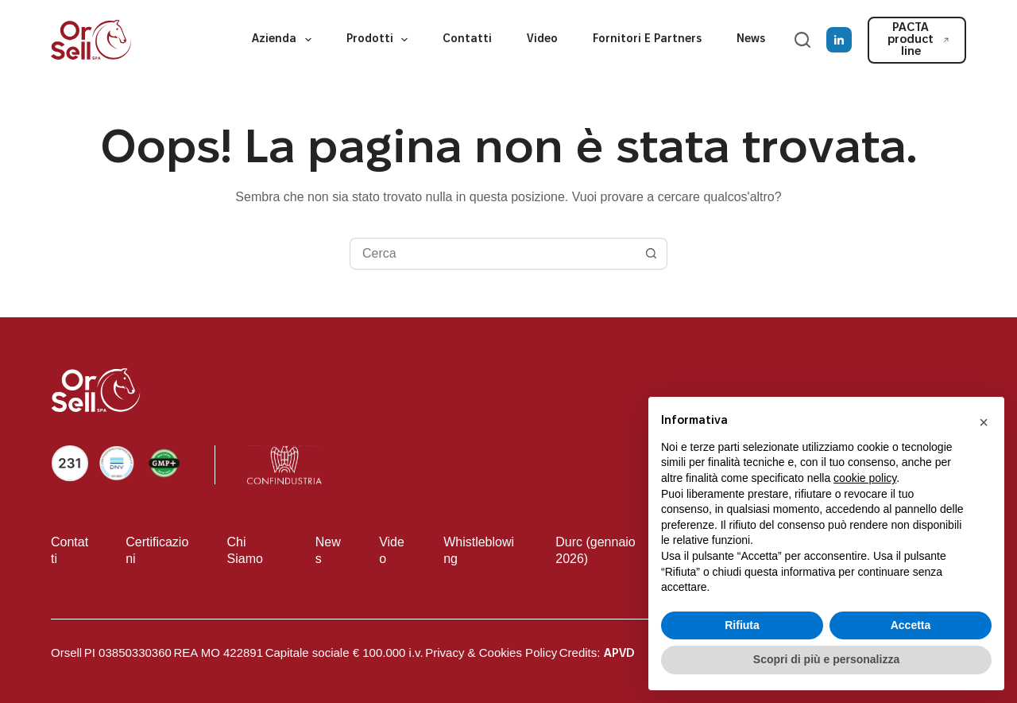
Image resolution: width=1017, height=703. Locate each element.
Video (542, 39)
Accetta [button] (911, 625)
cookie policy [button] (864, 478)
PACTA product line (918, 39)
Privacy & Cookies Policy (491, 652)
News (751, 39)
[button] (983, 422)
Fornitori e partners (647, 39)
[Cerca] (802, 40)
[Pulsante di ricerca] (651, 254)
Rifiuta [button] (742, 625)
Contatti (467, 39)
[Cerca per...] (493, 254)
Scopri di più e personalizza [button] (826, 659)
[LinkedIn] (839, 39)
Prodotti (380, 39)
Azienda (285, 39)
